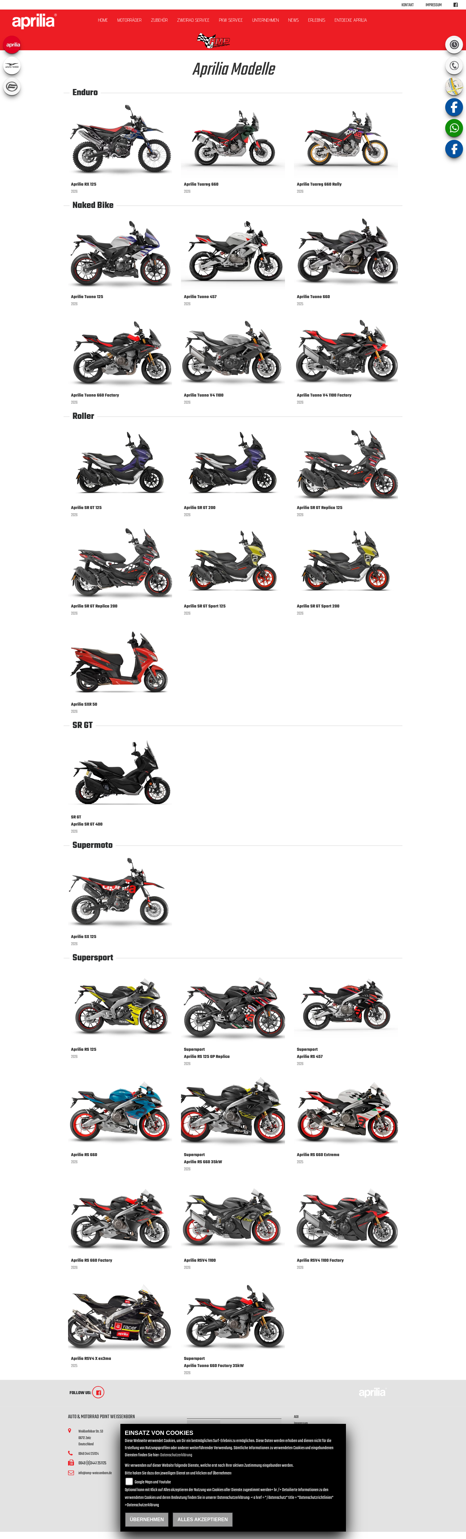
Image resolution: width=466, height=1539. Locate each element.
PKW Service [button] (231, 20)
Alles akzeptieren (202, 1519)
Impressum (434, 5)
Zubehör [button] (159, 20)
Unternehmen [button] (265, 20)
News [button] (293, 20)
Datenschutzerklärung (176, 1455)
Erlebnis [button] (316, 20)
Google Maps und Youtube (153, 1482)
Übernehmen (147, 1519)
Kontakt (408, 5)
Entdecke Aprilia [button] (351, 20)
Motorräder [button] (129, 20)
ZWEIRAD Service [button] (193, 20)
